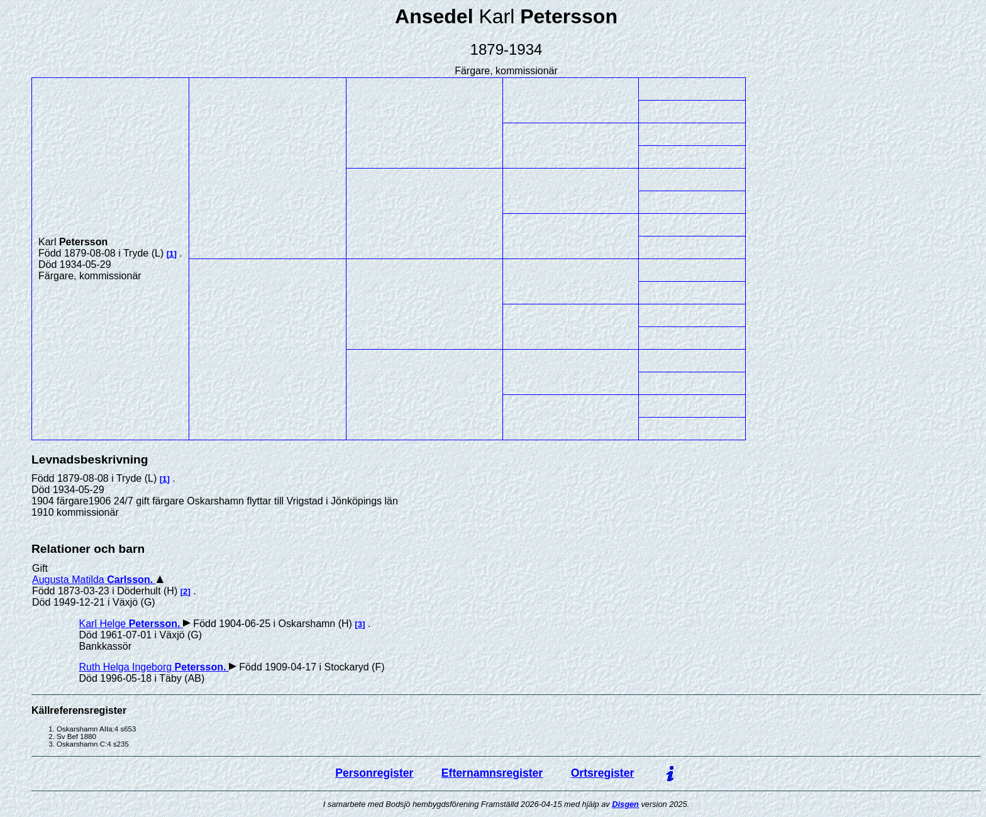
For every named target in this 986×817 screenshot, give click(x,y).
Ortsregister (602, 773)
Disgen (625, 804)
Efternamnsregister (492, 773)
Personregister (374, 773)
